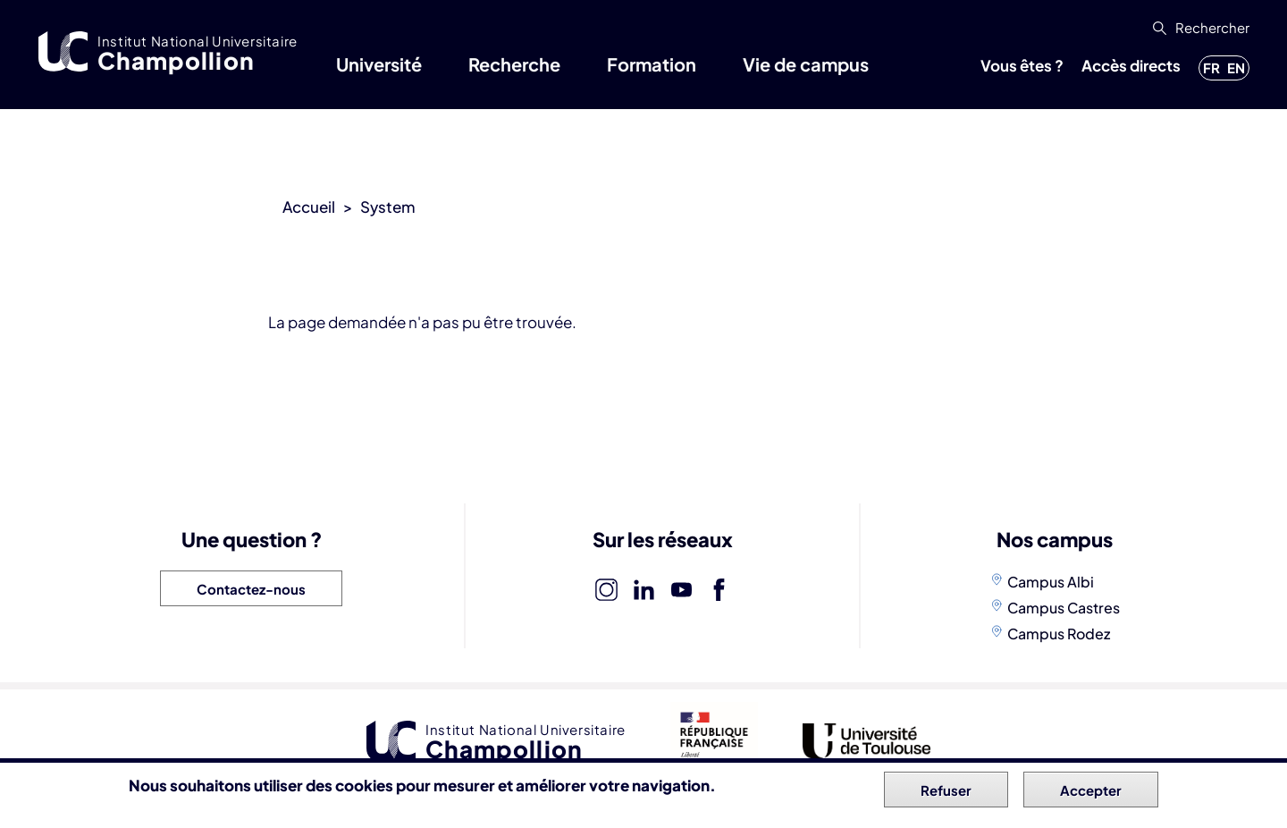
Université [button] (379, 64)
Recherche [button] (514, 64)
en (1236, 67)
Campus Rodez (1058, 633)
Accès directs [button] (1131, 65)
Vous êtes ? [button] (1022, 65)
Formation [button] (651, 64)
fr (1211, 67)
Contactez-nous (251, 588)
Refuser (946, 793)
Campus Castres (1063, 607)
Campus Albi (1050, 581)
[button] (1198, 28)
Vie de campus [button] (806, 64)
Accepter (1091, 793)
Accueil (308, 206)
